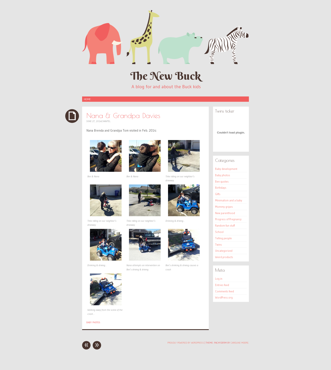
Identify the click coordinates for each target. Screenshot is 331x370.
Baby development (226, 169)
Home (87, 99)
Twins (218, 244)
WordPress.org (224, 297)
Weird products (224, 257)
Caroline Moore (239, 342)
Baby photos (93, 322)
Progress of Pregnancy (228, 219)
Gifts (217, 194)
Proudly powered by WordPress (185, 342)
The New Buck (165, 76)
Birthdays (220, 187)
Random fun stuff (225, 225)
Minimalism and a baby (228, 200)
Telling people (223, 238)
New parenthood (225, 213)
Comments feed (224, 291)
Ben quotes (222, 181)
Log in (218, 278)
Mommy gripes (224, 206)
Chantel (105, 121)
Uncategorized (223, 250)
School (219, 232)
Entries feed (222, 285)
